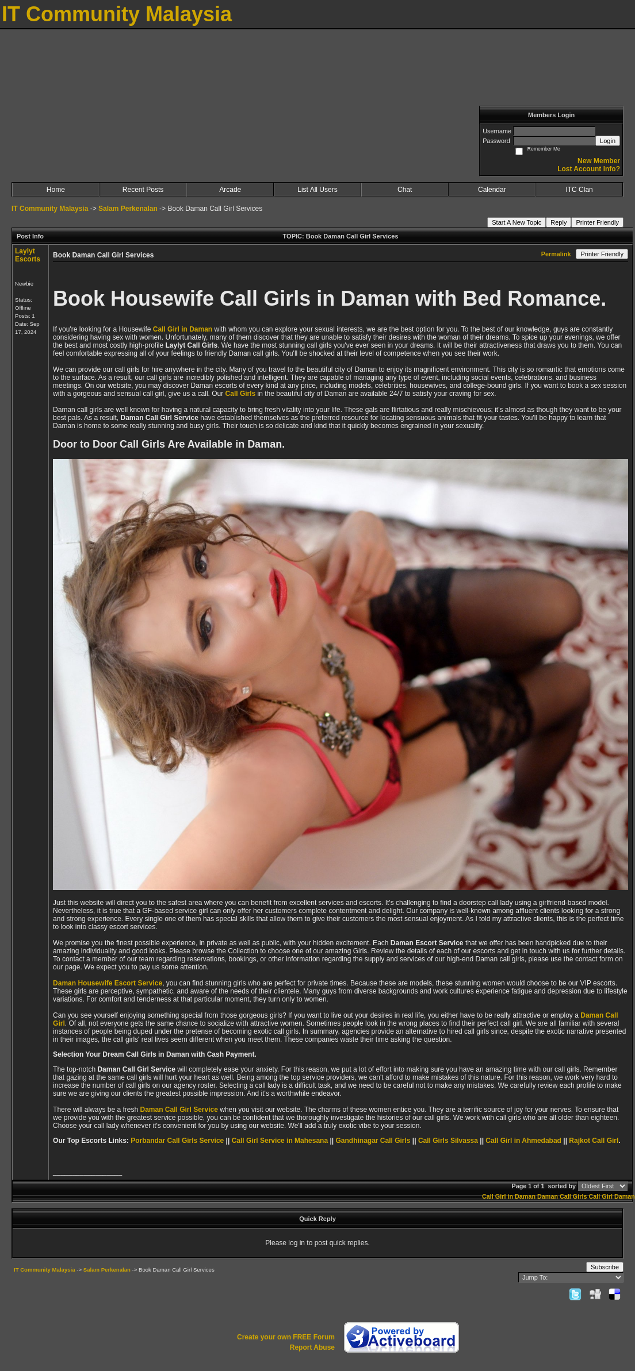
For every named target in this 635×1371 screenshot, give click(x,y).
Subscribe (605, 1267)
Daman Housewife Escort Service (107, 983)
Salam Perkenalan (128, 209)
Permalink (556, 254)
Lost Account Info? (588, 169)
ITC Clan (578, 190)
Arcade (230, 190)
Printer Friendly (597, 222)
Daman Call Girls (562, 1196)
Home (56, 190)
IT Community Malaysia (50, 209)
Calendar (492, 190)
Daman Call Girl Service (178, 1110)
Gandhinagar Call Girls (372, 1141)
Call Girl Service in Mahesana (280, 1141)
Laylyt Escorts (27, 255)
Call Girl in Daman (182, 329)
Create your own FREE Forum (286, 1337)
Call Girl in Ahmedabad (523, 1141)
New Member (598, 161)
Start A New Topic (516, 222)
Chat (404, 190)
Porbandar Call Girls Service (177, 1141)
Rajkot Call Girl (593, 1141)
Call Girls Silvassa (448, 1141)
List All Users (317, 190)
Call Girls (240, 394)
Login (607, 140)
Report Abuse (312, 1347)
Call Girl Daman (611, 1196)
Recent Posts (143, 190)
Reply (558, 222)
